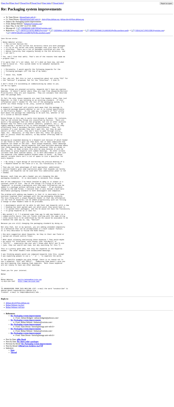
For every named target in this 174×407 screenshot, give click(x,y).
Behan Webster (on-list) (15, 357)
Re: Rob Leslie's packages (28, 393)
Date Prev (5, 3)
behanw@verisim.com (33, 24)
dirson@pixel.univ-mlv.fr (30, 19)
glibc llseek (21, 391)
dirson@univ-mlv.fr (27, 17)
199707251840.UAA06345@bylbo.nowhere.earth (109, 30)
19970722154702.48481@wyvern (34, 30)
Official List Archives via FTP (30, 397)
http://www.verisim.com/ (29, 330)
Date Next (14, 3)
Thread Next (36, 3)
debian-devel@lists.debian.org (72, 19)
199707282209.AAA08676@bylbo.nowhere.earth (30, 33)
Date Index (47, 3)
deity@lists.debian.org (50, 19)
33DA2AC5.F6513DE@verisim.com (149, 30)
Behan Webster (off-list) (15, 359)
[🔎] (19, 28)
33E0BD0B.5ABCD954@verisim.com (36, 28)
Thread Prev (25, 3)
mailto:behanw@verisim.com (29, 328)
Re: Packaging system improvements (26, 367)
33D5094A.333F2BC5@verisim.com (68, 30)
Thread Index (58, 3)
